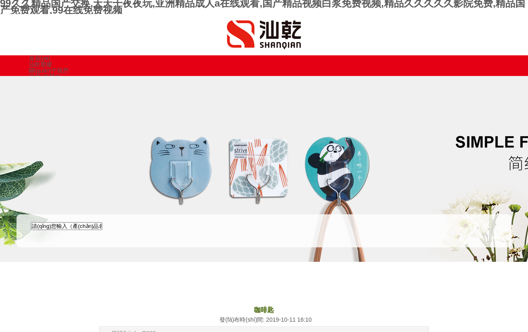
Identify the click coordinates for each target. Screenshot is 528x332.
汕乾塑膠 (40, 64)
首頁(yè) (39, 58)
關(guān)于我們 (48, 70)
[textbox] (66, 226)
